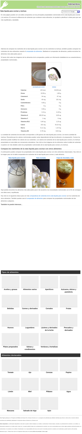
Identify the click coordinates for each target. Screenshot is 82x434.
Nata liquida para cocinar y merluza (13, 11)
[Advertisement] (41, 34)
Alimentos (74, 4)
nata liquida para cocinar (39, 87)
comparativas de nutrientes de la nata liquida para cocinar (48, 196)
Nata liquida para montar (17, 158)
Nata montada (41, 158)
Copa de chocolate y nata (65, 158)
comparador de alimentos (34, 51)
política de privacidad (37, 431)
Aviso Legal (44, 431)
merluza (54, 87)
